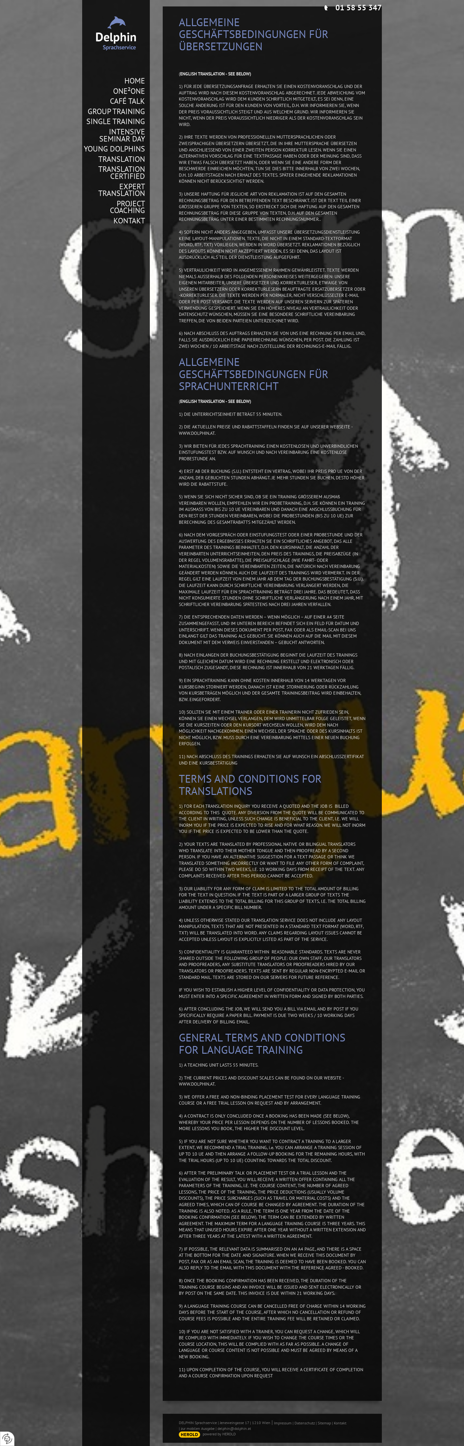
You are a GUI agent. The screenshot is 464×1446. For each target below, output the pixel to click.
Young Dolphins (114, 148)
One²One (129, 91)
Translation (121, 159)
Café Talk (127, 101)
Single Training (115, 121)
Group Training (116, 111)
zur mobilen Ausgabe (198, 1428)
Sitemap (324, 1423)
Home (134, 80)
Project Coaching (127, 207)
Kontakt (129, 220)
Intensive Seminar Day (122, 135)
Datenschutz (305, 1423)
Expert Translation (121, 190)
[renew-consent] (7, 1438)
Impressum (283, 1423)
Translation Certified (121, 173)
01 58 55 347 (358, 7)
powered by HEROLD (219, 1433)
